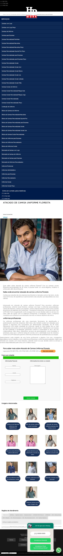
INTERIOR (47, 515)
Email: (10, 374)
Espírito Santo (19, 515)
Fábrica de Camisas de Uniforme (10, 110)
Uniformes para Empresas (9, 174)
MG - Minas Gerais (56, 515)
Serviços (5, 19)
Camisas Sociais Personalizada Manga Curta (13, 91)
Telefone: (10, 381)
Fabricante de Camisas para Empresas (12, 158)
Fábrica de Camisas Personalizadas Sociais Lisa (14, 130)
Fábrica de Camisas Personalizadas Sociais (13, 126)
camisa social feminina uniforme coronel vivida (52, 451)
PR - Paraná (6, 518)
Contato (23, 545)
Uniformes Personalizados (9, 178)
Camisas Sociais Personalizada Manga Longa (14, 95)
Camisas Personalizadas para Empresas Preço (14, 59)
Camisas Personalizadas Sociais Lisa (11, 75)
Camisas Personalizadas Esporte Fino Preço (13, 51)
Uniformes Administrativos (9, 170)
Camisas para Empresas (8, 35)
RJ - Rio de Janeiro (16, 518)
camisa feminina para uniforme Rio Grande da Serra (32, 452)
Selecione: (6, 515)
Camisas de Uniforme (7, 31)
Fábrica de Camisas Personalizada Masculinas (14, 114)
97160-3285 (5, 3)
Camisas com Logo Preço (9, 27)
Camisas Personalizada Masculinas (11, 43)
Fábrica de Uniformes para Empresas (12, 138)
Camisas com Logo (7, 23)
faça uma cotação (48, 351)
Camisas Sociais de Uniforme (9, 87)
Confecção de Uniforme (8, 106)
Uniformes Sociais (7, 182)
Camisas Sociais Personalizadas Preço (12, 102)
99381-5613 (5, 5)
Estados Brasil (27, 515)
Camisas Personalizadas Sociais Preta (12, 83)
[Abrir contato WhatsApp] (58, 550)
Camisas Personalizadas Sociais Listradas (13, 79)
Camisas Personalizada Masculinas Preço (13, 47)
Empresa (24, 540)
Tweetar (5, 217)
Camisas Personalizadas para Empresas (12, 55)
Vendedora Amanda (40, 540)
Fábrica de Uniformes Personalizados (12, 142)
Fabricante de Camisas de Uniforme (11, 154)
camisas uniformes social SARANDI (32, 478)
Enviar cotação (31, 398)
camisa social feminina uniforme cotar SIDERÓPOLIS (13, 426)
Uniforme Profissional (7, 166)
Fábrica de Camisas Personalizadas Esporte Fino (15, 118)
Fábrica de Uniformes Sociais (9, 146)
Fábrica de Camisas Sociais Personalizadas (13, 134)
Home (11, 540)
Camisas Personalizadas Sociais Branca (12, 71)
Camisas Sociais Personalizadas (10, 98)
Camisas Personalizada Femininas (11, 39)
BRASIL (12, 515)
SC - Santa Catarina (41, 518)
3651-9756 (4, 1)
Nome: (10, 366)
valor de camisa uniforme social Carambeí (32, 425)
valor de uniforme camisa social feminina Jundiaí (13, 478)
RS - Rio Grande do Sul (29, 518)
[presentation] (15, 390)
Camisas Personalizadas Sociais (10, 63)
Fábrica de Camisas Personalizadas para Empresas (15, 122)
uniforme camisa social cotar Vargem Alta (32, 503)
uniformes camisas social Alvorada (52, 478)
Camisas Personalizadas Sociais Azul (11, 67)
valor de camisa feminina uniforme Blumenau (13, 451)
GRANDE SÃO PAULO (38, 515)
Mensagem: (35, 374)
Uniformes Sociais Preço (8, 186)
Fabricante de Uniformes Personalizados (12, 162)
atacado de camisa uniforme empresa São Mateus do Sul (52, 426)
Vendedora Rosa (40, 547)
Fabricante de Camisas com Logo (11, 150)
